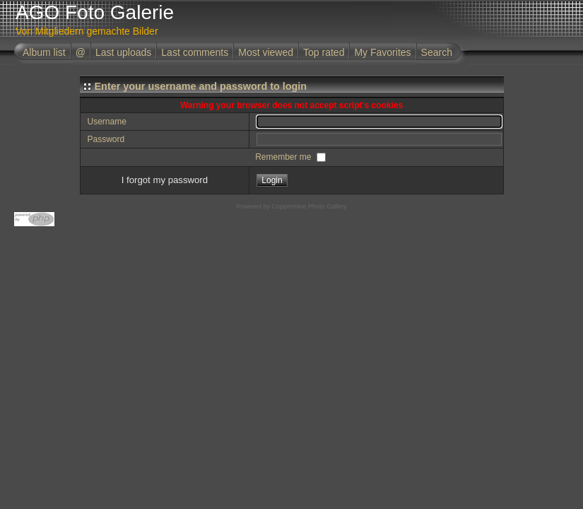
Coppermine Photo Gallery (308, 206)
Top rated (323, 52)
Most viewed (265, 52)
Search (436, 52)
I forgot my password (165, 180)
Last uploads (123, 52)
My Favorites (382, 52)
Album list (44, 52)
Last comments (194, 52)
